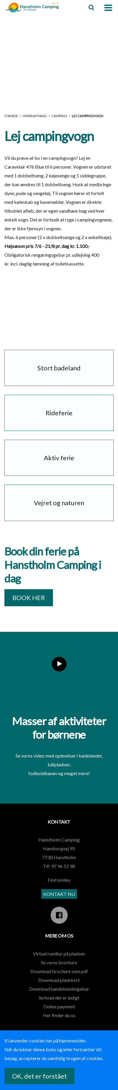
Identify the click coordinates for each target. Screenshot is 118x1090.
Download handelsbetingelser (59, 989)
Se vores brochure (59, 962)
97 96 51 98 (63, 866)
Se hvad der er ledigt (59, 997)
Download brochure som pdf (59, 971)
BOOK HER (28, 598)
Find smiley (59, 880)
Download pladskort (59, 980)
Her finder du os (59, 1015)
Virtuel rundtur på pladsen (59, 953)
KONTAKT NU (59, 894)
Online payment (59, 1006)
